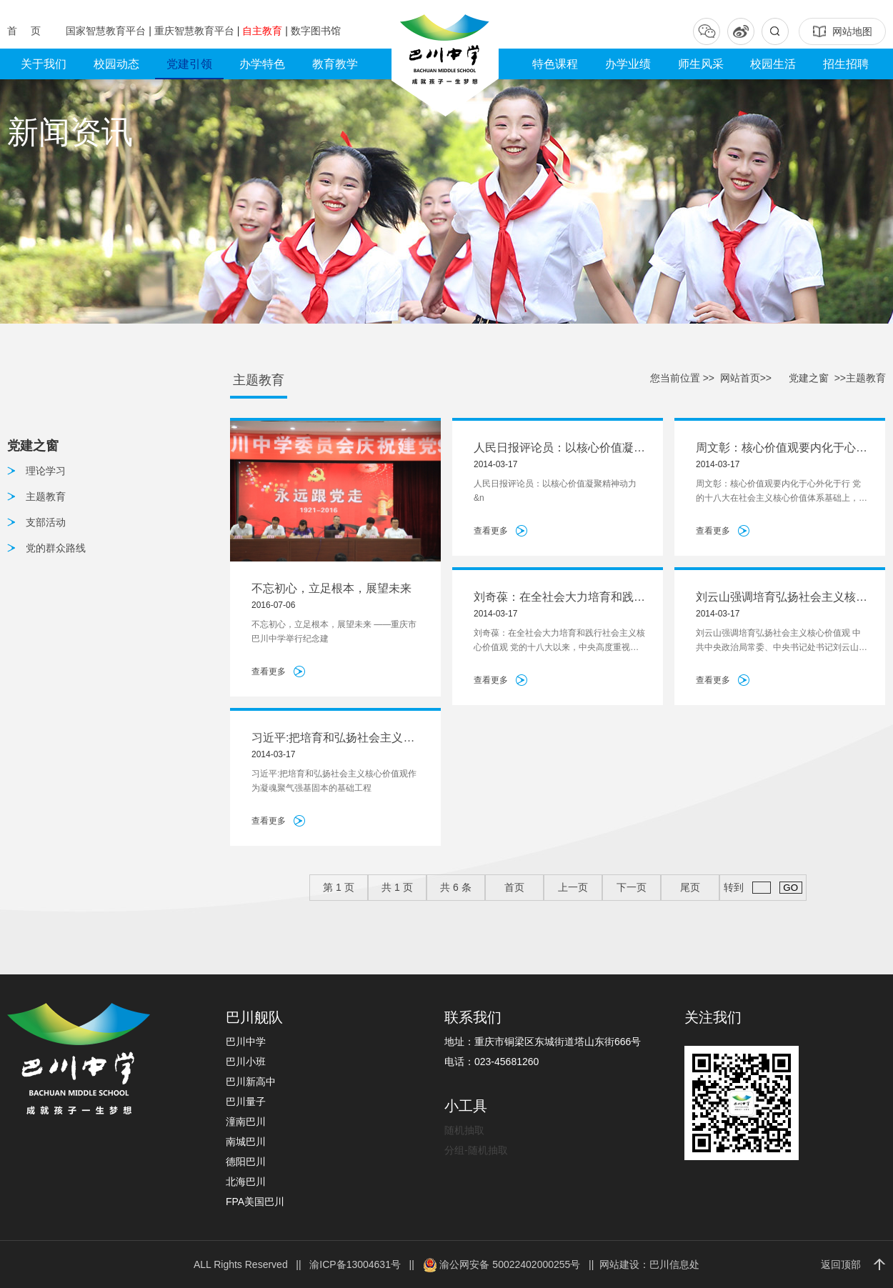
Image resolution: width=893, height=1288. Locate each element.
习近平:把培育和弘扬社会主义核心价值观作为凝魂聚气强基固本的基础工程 (337, 739)
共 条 (456, 887)
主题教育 (46, 496)
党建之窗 (809, 378)
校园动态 (116, 64)
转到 (763, 888)
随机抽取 (464, 1130)
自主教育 (263, 30)
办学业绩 (628, 64)
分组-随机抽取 (476, 1150)
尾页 (690, 887)
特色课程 (555, 64)
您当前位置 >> (682, 378)
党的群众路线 (56, 548)
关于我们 (43, 64)
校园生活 (773, 64)
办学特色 (262, 64)
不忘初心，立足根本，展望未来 (331, 588)
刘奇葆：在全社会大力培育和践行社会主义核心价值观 (559, 598)
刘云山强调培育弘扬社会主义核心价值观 (781, 598)
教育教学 (335, 64)
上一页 (573, 887)
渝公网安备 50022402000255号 (502, 1264)
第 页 (338, 887)
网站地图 (842, 31)
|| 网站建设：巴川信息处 (641, 1264)
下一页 (632, 887)
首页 (514, 887)
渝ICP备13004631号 (355, 1264)
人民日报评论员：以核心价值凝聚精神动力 (559, 448)
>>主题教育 (860, 378)
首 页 (25, 30)
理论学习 (46, 470)
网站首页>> (746, 378)
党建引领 (189, 64)
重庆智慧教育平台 (195, 30)
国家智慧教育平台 (107, 30)
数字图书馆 (316, 30)
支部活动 (46, 522)
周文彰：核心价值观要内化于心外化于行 (781, 448)
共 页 (397, 887)
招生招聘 (846, 64)
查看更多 (268, 672)
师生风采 (701, 64)
